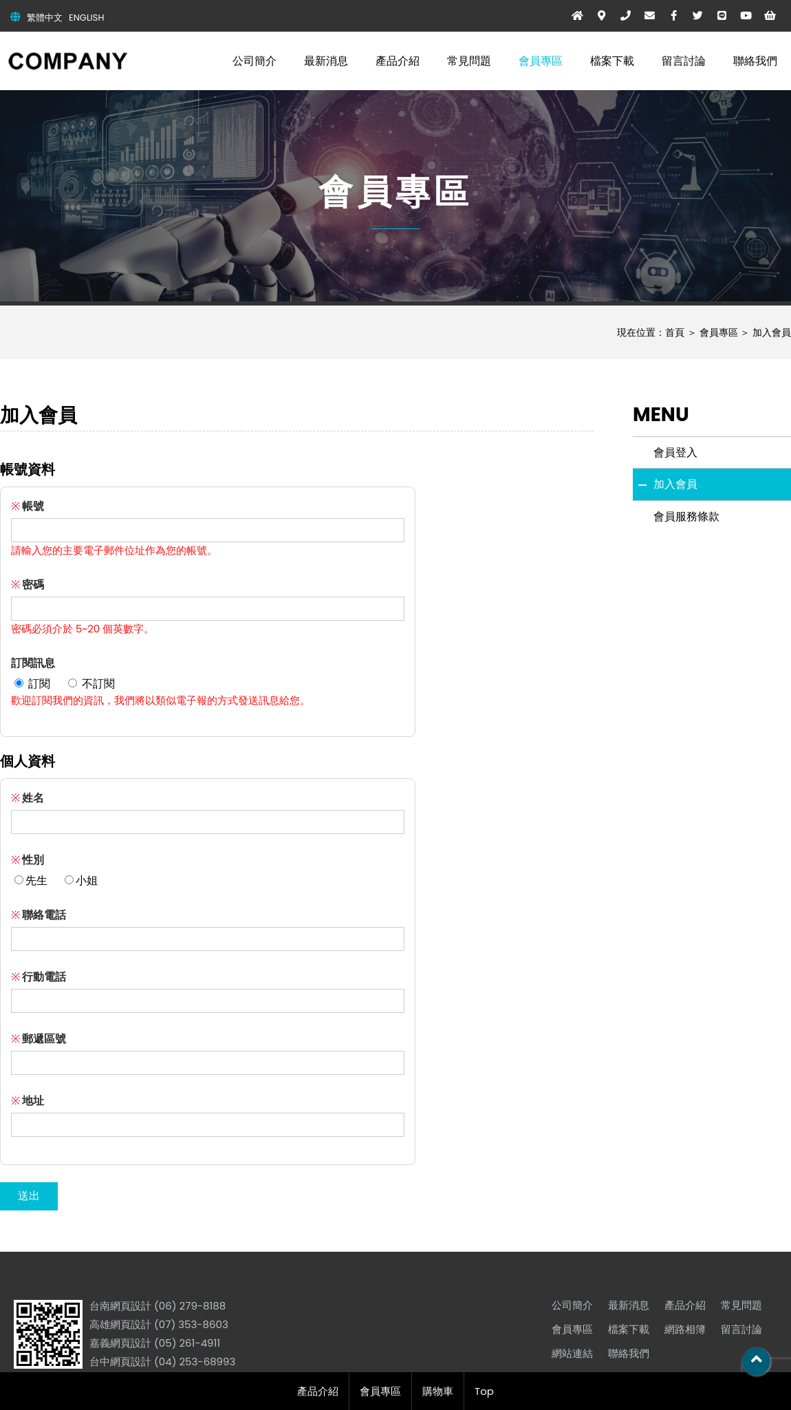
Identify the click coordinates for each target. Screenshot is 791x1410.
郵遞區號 (38, 1039)
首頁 (674, 332)
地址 (27, 1101)
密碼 (27, 584)
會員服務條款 (686, 516)
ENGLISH (86, 17)
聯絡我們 (755, 61)
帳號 (27, 506)
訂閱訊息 (33, 663)
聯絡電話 (38, 915)
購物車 (437, 1391)
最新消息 (326, 61)
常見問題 (469, 61)
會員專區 (541, 61)
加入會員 (771, 332)
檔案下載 (612, 61)
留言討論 (684, 61)
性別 (27, 860)
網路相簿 (685, 1329)
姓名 (27, 798)
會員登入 (675, 452)
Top (484, 1391)
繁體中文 (45, 17)
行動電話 (38, 977)
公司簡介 (254, 61)
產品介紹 (398, 61)
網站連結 (572, 1353)
